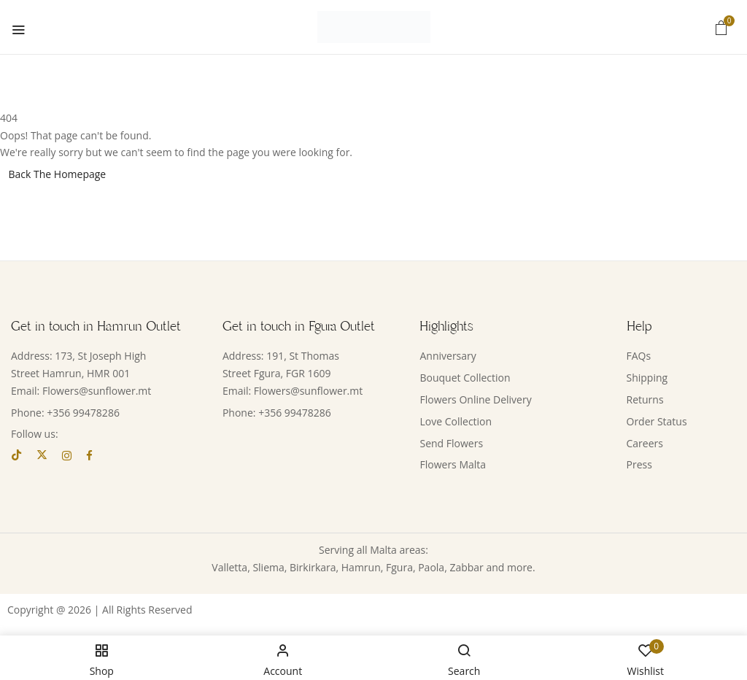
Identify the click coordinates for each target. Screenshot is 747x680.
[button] (721, 27)
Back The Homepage (58, 174)
